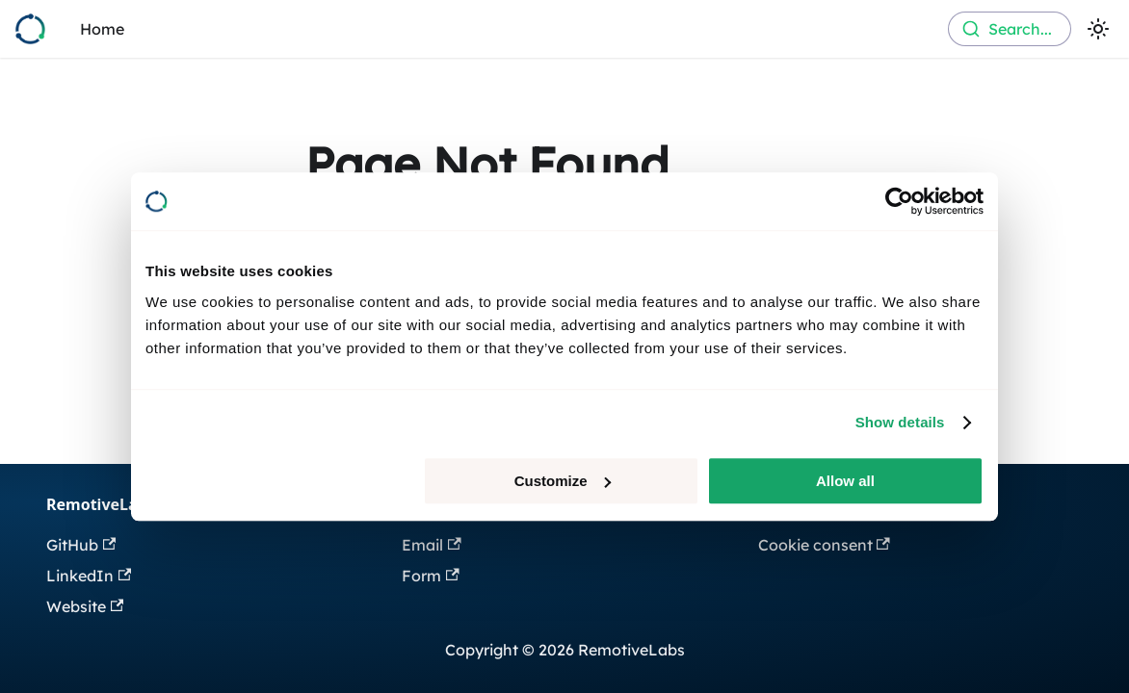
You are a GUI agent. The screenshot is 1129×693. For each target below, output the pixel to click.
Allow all (845, 481)
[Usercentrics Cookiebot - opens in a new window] (899, 201)
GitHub (81, 544)
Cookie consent (824, 544)
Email (431, 544)
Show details (900, 422)
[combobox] (1009, 29)
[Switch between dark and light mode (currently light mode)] (1098, 28)
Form (430, 575)
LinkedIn (88, 575)
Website (84, 606)
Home (102, 28)
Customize (562, 481)
